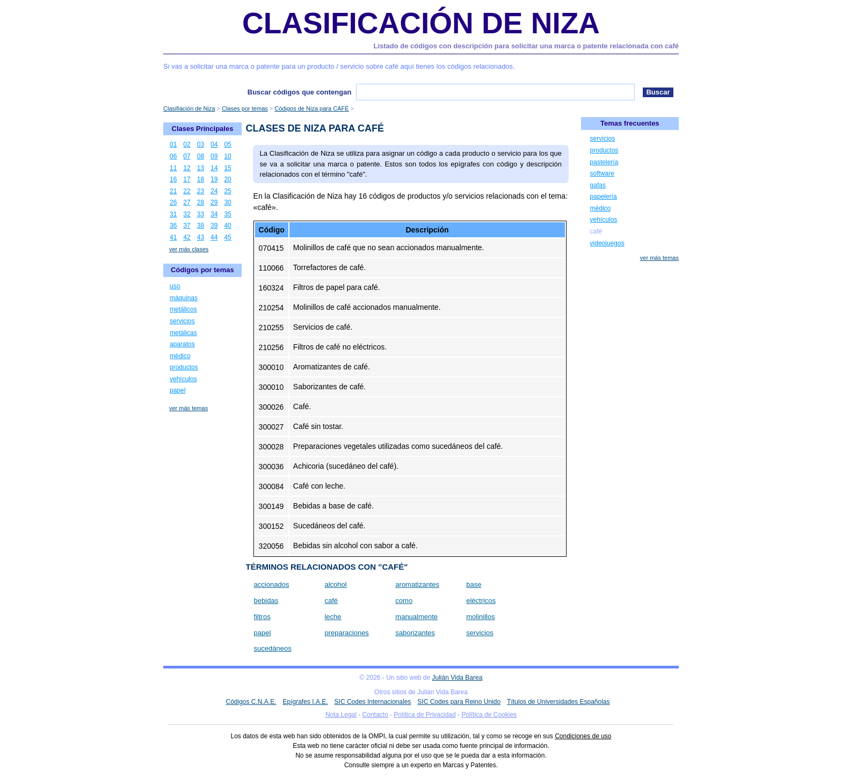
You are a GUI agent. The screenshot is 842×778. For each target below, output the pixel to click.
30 (227, 202)
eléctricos (481, 601)
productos (184, 367)
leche (332, 617)
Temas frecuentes (629, 123)
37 (186, 225)
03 (200, 144)
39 (213, 225)
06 (173, 156)
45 (227, 237)
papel (262, 633)
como (403, 601)
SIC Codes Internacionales (373, 702)
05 (227, 144)
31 (173, 214)
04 (213, 144)
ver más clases (188, 249)
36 (173, 225)
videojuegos (607, 243)
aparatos (182, 344)
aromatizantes (417, 584)
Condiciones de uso (583, 736)
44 (213, 237)
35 (227, 214)
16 (173, 179)
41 (173, 237)
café (331, 601)
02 (186, 144)
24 (213, 191)
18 (200, 179)
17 (186, 179)
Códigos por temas (202, 270)
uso (175, 286)
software (602, 173)
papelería (603, 196)
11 (173, 168)
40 (227, 225)
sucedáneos (273, 648)
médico (180, 356)
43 (200, 237)
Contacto (375, 714)
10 (227, 156)
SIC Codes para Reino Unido (458, 702)
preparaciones (346, 633)
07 (186, 156)
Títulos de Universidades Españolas (558, 702)
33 (200, 214)
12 (186, 168)
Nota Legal (341, 714)
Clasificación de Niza (421, 23)
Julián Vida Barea (457, 677)
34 (213, 214)
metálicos (183, 309)
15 (227, 168)
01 (173, 144)
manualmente (416, 617)
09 (213, 156)
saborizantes (415, 633)
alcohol (335, 584)
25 (227, 191)
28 (200, 202)
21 (173, 191)
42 (186, 237)
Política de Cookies (489, 714)
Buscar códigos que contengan (300, 92)
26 (173, 202)
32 (186, 214)
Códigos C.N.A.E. (251, 702)
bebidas (266, 601)
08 (200, 156)
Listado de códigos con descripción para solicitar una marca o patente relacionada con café (526, 46)
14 (213, 168)
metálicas (183, 333)
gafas (598, 185)
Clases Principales (203, 129)
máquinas (184, 298)
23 (200, 191)
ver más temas (188, 408)
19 (213, 179)
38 (200, 225)
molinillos (480, 617)
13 (200, 168)
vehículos (183, 379)
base (473, 584)
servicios (479, 633)
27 (186, 202)
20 (227, 179)
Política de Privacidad (424, 714)
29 (213, 202)
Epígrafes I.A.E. (305, 702)
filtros (262, 617)
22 (186, 191)
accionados (271, 584)
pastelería (604, 162)
